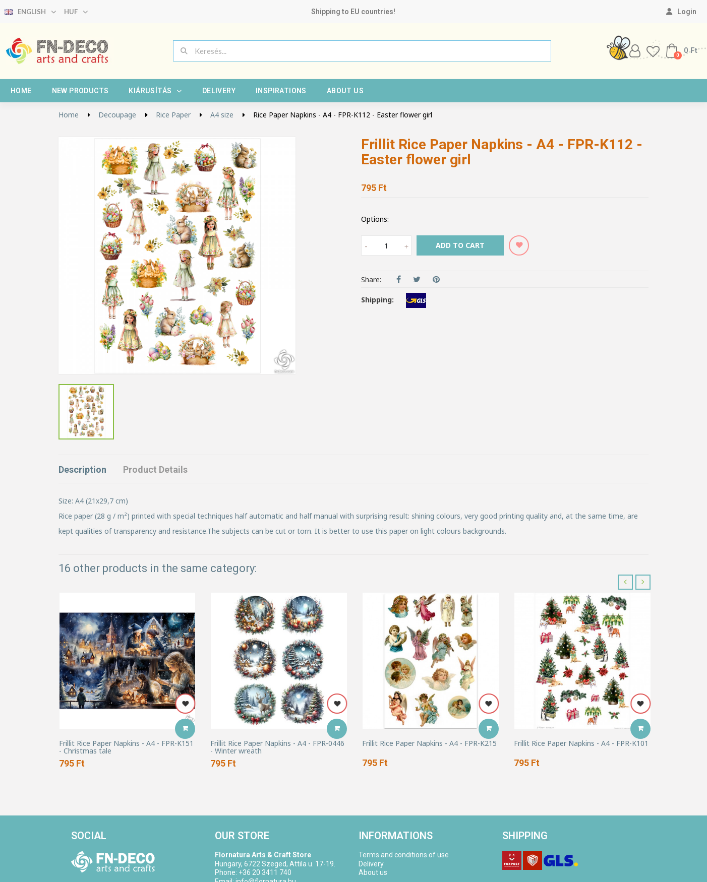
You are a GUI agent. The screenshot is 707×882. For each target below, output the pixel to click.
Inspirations (281, 91)
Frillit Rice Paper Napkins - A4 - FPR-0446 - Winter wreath (277, 747)
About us (345, 91)
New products (80, 91)
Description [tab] (82, 469)
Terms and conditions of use (404, 855)
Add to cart (460, 245)
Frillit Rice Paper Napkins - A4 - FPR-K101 (581, 743)
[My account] (681, 11)
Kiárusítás (155, 90)
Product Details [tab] (155, 469)
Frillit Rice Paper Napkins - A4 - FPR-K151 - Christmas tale (126, 747)
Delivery (218, 91)
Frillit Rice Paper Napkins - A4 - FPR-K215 (429, 743)
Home (21, 91)
